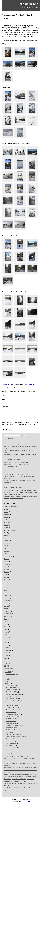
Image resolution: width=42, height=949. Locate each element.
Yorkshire (7, 685)
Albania (6, 511)
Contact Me (8, 440)
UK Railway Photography (14, 446)
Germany (6, 574)
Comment (5, 406)
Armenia (6, 514)
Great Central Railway (11, 709)
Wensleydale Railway (11, 750)
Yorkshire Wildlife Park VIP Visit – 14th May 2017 (16, 466)
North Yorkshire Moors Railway (14, 732)
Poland (5, 626)
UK (5, 668)
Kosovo (6, 592)
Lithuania (6, 597)
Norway (6, 621)
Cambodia (6, 540)
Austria (6, 519)
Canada (6, 545)
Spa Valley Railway (11, 743)
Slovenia (6, 642)
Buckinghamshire (9, 672)
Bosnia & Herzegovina (10, 532)
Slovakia (6, 639)
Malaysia (6, 608)
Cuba (5, 556)
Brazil (5, 535)
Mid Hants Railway (11, 721)
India (5, 584)
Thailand (6, 655)
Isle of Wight (8, 674)
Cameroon (6, 543)
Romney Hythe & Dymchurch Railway (15, 739)
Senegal (6, 634)
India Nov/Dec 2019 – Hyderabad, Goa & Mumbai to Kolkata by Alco (21, 770)
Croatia (6, 553)
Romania (6, 629)
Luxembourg (7, 600)
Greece (6, 577)
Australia (6, 516)
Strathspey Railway (11, 745)
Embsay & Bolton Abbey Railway (14, 705)
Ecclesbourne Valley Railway (13, 703)
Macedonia (7, 603)
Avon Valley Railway (11, 689)
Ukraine (6, 660)
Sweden (6, 650)
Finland (6, 566)
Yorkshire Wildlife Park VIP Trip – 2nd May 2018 (16, 464)
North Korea (7, 618)
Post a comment (7, 384)
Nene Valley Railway (11, 725)
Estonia (6, 563)
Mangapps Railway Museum (13, 716)
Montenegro (7, 613)
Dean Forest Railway (11, 698)
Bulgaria (6, 537)
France (5, 569)
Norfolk (7, 682)
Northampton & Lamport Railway (14, 727)
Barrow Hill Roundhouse (12, 692)
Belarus (6, 527)
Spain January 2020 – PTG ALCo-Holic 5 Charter (16, 477)
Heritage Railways (9, 687)
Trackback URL (29, 384)
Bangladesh (7, 524)
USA (5, 663)
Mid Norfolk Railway (11, 723)
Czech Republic (8, 558)
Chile (5, 548)
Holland (6, 579)
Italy (5, 590)
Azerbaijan (7, 522)
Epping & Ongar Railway (12, 707)
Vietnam (6, 665)
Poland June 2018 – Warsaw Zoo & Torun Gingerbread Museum (20, 492)
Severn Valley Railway (11, 741)
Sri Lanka (6, 647)
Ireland (6, 587)
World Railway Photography (15, 474)
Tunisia (6, 657)
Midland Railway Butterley (12, 718)
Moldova (6, 610)
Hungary (6, 582)
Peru (5, 623)
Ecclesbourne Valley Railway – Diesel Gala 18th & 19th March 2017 (21, 456)
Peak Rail (8, 734)
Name (4, 395)
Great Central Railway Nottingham (14, 712)
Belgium (6, 530)
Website (4, 403)
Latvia (5, 595)
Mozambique (7, 616)
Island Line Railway (11, 676)
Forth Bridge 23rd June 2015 (11, 468)
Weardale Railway (10, 747)
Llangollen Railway (11, 714)
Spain (5, 644)
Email (4, 399)
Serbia (5, 637)
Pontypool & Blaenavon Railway (14, 736)
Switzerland (7, 652)
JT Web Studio (26, 804)
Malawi (6, 605)
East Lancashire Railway (12, 700)
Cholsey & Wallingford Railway (14, 696)
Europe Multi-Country (10, 509)
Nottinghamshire (9, 680)
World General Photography (15, 490)
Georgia (6, 571)
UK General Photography (14, 462)
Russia (5, 631)
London (7, 678)
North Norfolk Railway (11, 730)
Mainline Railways (9, 670)
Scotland (7, 684)
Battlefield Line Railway (12, 694)
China (5, 550)
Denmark (6, 561)
